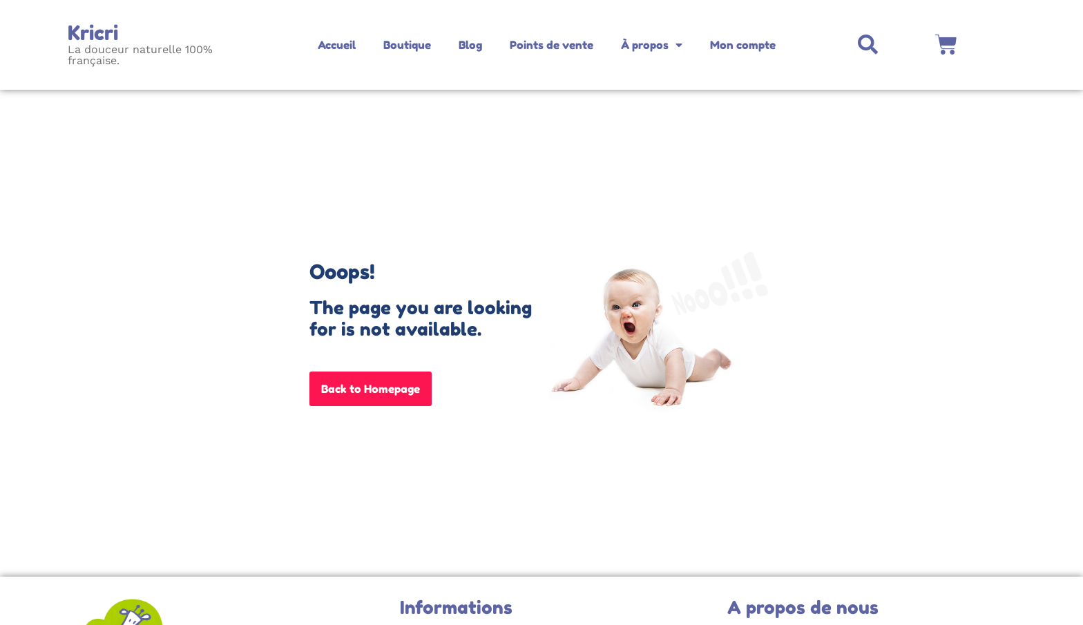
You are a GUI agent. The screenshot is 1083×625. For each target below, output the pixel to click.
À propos (651, 44)
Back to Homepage (370, 389)
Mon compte (743, 45)
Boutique (407, 45)
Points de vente (551, 45)
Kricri (93, 33)
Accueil (337, 45)
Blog (470, 45)
